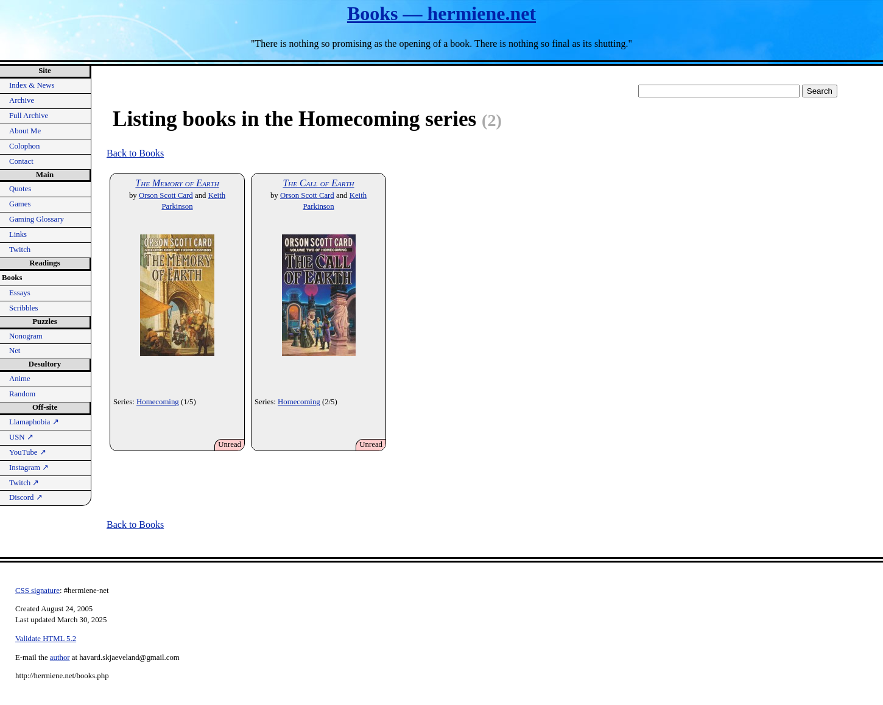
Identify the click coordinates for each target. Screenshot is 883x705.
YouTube (27, 452)
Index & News (32, 85)
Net (14, 350)
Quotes (20, 188)
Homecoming (157, 402)
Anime (19, 378)
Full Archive (28, 115)
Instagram (29, 467)
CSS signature (37, 590)
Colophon (24, 146)
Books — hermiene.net (441, 13)
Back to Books (135, 153)
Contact (21, 161)
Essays (19, 293)
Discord (26, 497)
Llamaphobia (34, 422)
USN (21, 437)
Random (22, 394)
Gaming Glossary (36, 219)
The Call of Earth (318, 183)
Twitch (19, 249)
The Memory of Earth (177, 183)
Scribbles (23, 308)
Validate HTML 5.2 (45, 638)
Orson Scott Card (166, 195)
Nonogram (26, 336)
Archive (21, 100)
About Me (25, 131)
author (60, 657)
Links (18, 234)
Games (20, 204)
